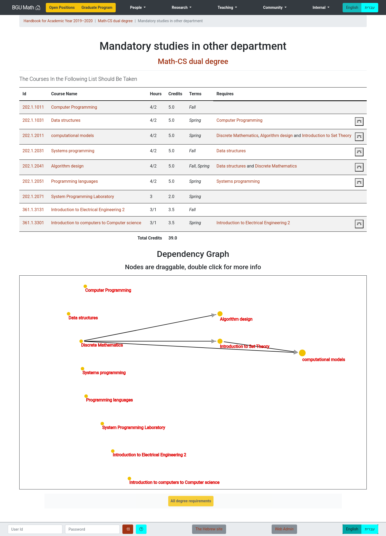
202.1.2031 (33, 150)
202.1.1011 (33, 107)
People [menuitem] (136, 7)
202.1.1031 (33, 120)
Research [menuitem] (180, 7)
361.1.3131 (33, 209)
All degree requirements (191, 501)
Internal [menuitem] (320, 7)
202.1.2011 (33, 135)
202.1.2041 (33, 166)
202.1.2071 (33, 196)
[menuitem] (62, 7)
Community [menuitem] (273, 7)
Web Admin (284, 529)
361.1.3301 (33, 222)
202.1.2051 (33, 181)
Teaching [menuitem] (226, 7)
